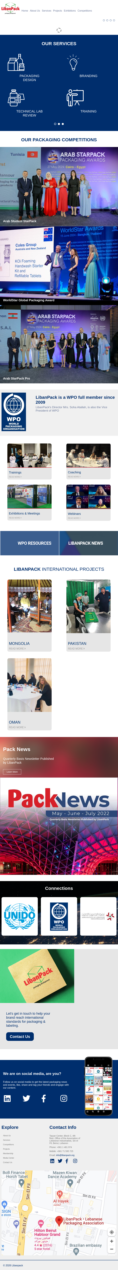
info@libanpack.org (65, 1155)
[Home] (10, 8)
